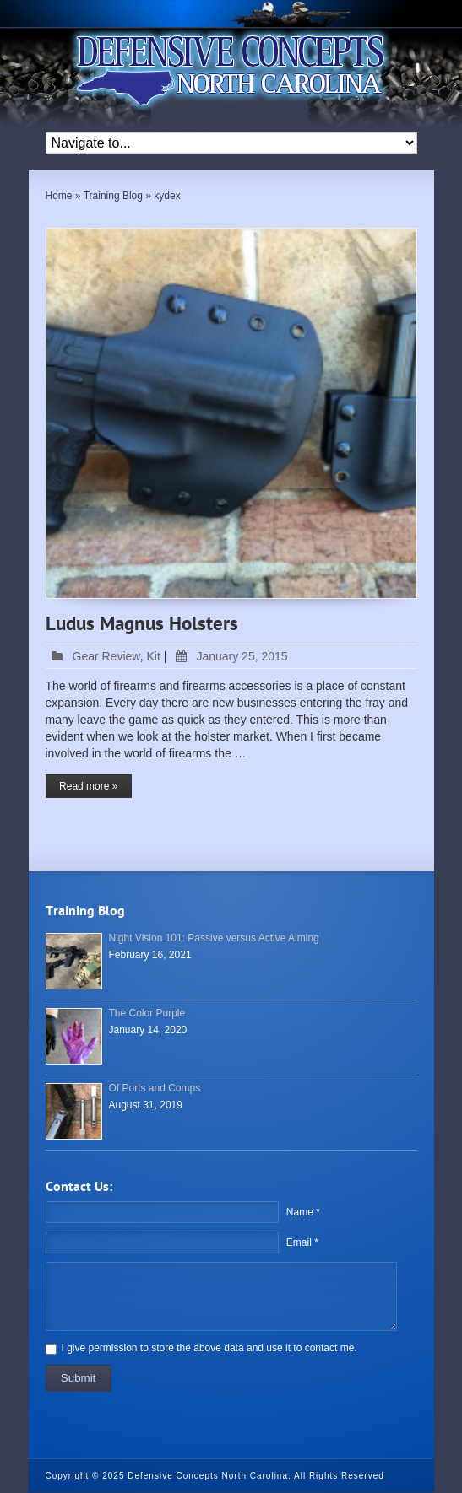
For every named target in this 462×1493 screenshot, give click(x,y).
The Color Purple (147, 1013)
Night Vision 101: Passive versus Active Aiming (214, 938)
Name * (303, 1212)
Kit (153, 656)
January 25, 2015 (228, 656)
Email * (302, 1242)
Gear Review (106, 656)
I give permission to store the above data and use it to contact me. (209, 1348)
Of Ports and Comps (155, 1088)
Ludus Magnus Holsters (142, 625)
